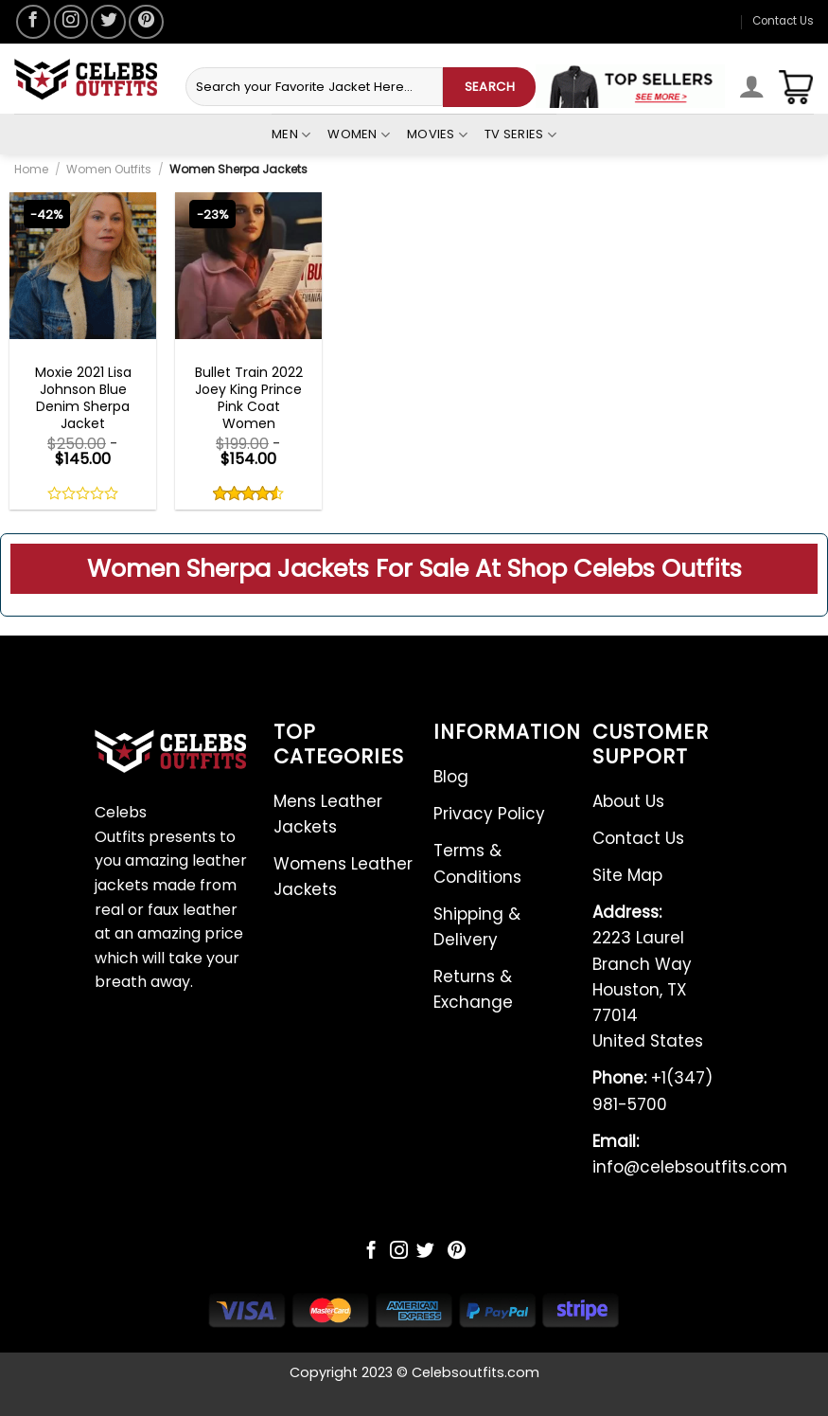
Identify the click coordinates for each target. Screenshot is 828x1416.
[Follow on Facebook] (33, 22)
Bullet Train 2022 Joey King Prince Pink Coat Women (249, 398)
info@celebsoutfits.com (689, 1154)
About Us (628, 801)
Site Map (627, 875)
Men (291, 134)
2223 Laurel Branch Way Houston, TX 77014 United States (647, 976)
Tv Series (520, 134)
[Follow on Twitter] (108, 22)
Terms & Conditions (477, 863)
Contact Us (783, 20)
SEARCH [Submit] (490, 87)
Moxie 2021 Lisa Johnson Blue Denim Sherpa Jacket (83, 398)
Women (358, 134)
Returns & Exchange (473, 989)
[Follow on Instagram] (71, 22)
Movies (437, 134)
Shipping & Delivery (476, 927)
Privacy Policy (489, 813)
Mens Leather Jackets (327, 814)
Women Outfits (108, 169)
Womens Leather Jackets (343, 876)
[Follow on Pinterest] (146, 22)
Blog (450, 776)
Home (31, 169)
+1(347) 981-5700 (652, 1090)
